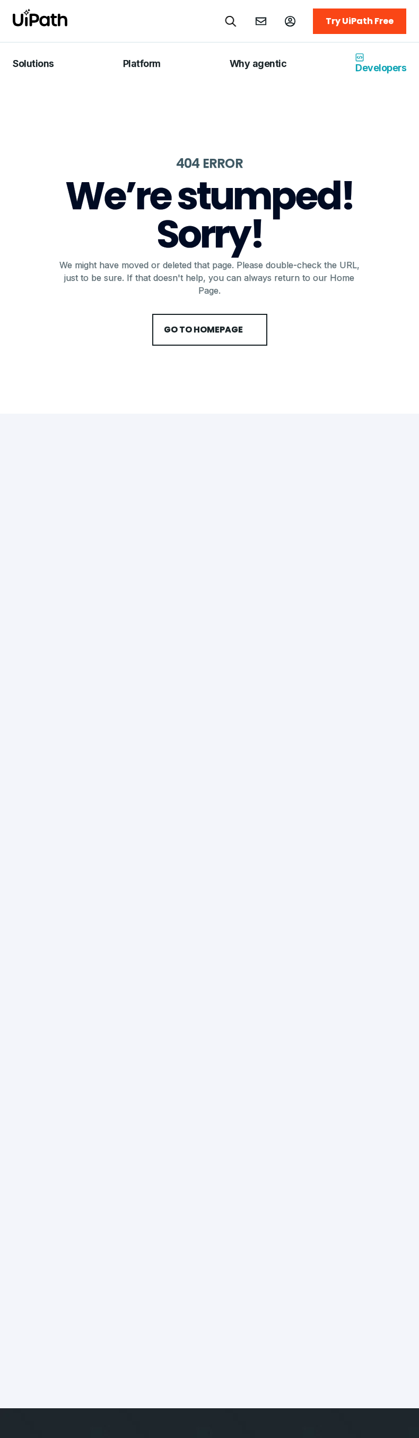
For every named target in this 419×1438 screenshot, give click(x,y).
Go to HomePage (210, 329)
